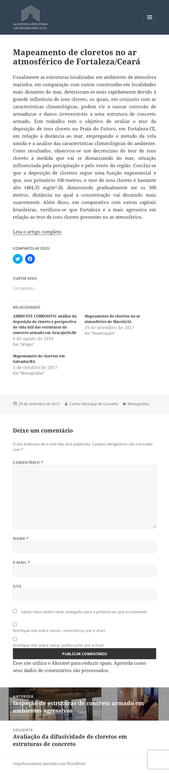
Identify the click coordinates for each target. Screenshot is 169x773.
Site (17, 586)
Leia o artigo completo (37, 232)
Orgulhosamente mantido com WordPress (49, 763)
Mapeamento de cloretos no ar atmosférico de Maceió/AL (112, 318)
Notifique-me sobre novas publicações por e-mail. (58, 645)
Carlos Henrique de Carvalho (93, 403)
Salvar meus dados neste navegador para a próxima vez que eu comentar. (84, 611)
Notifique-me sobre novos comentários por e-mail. (59, 630)
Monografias (138, 403)
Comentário (28, 462)
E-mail (21, 562)
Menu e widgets (150, 23)
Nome (20, 538)
